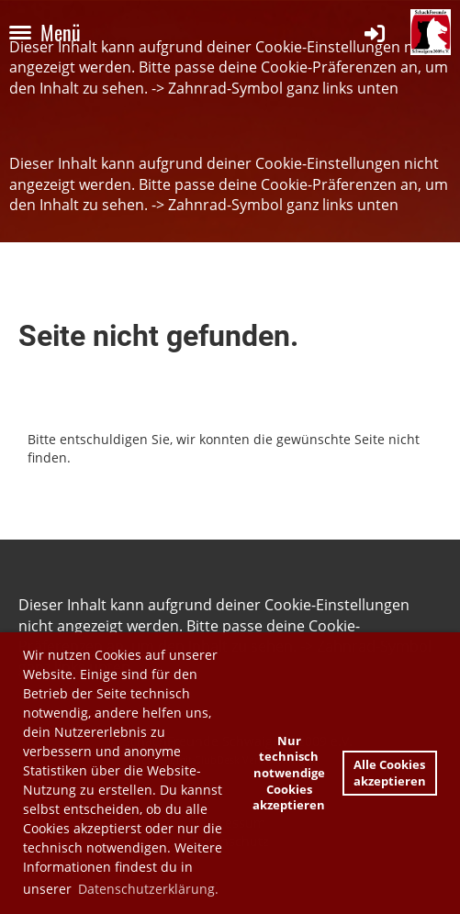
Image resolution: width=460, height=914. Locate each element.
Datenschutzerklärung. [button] (148, 888)
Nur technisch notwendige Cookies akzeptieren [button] (288, 773)
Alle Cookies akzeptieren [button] (389, 773)
